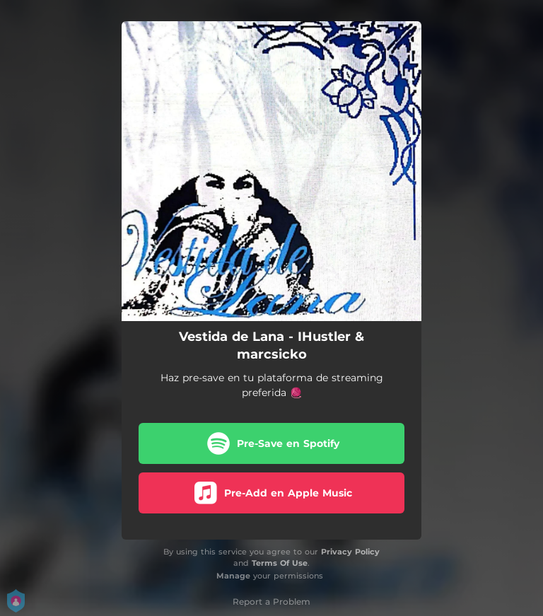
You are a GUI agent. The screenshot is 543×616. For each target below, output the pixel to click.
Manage (233, 576)
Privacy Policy (350, 552)
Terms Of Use (280, 563)
